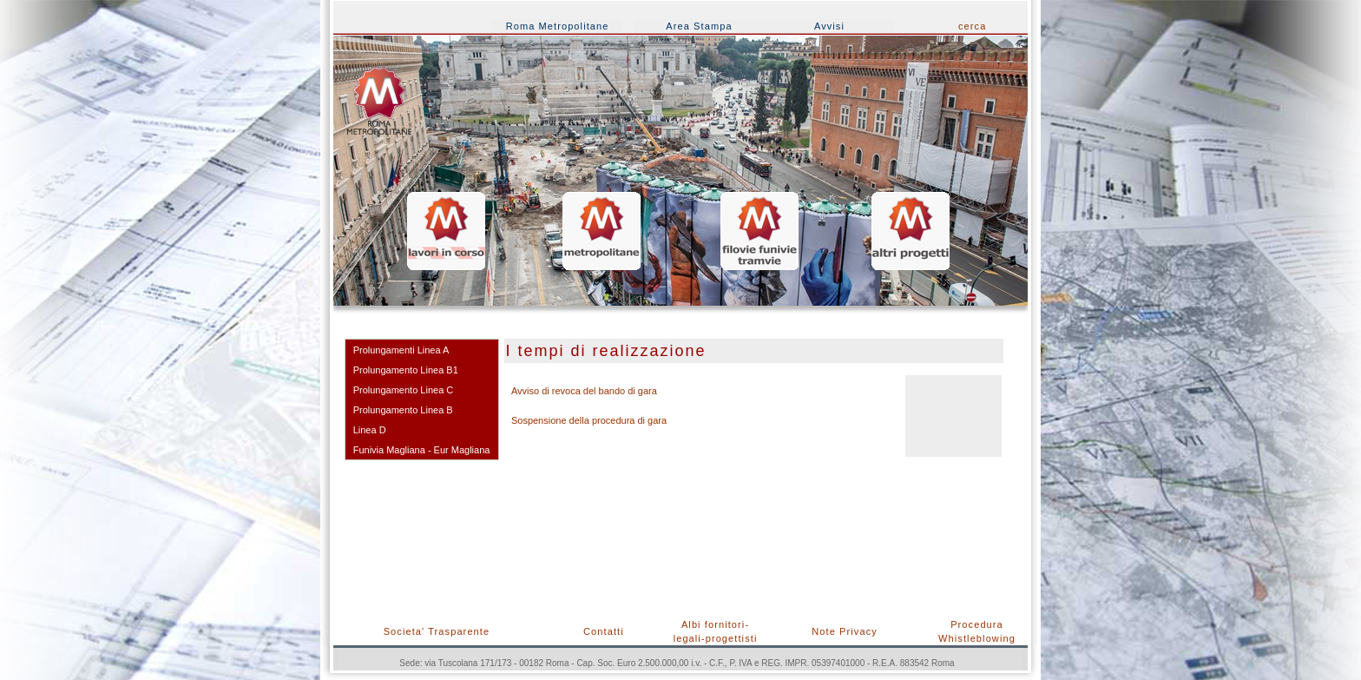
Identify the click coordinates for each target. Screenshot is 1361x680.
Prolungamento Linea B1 (405, 370)
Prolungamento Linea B (403, 410)
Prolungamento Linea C (403, 390)
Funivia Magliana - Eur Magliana (421, 450)
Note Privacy (845, 631)
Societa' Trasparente (437, 631)
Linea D (369, 430)
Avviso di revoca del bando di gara (584, 391)
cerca (972, 26)
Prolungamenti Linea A (401, 350)
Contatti (603, 631)
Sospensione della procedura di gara (589, 420)
